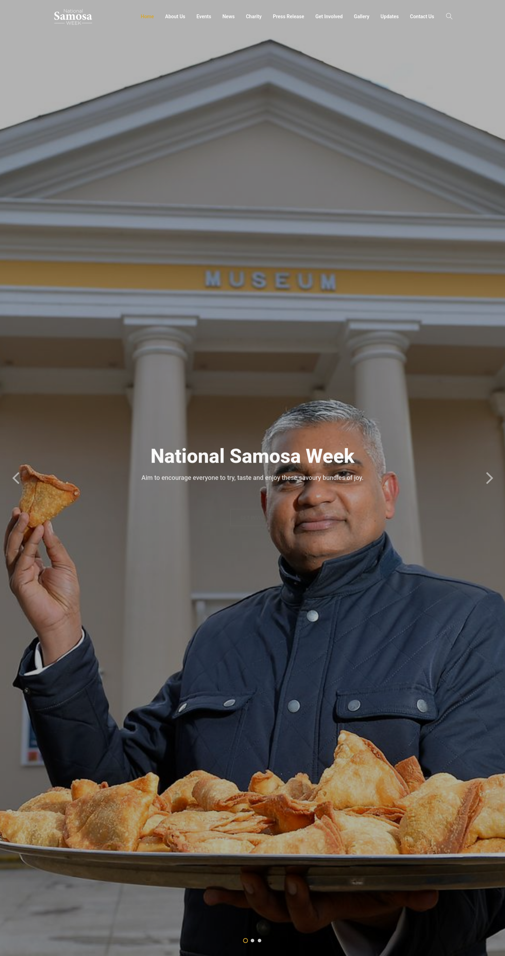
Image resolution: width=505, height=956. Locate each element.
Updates (390, 16)
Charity (254, 16)
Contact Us (422, 16)
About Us (175, 16)
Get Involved (329, 16)
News (228, 16)
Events (203, 16)
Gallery (361, 16)
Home (147, 16)
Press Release (288, 16)
